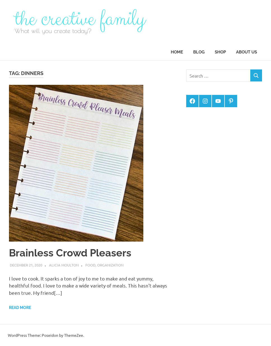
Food (90, 265)
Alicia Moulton (64, 265)
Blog (199, 52)
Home (177, 52)
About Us (246, 52)
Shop (220, 52)
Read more (20, 307)
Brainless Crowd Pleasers (70, 253)
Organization (110, 265)
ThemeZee (73, 335)
